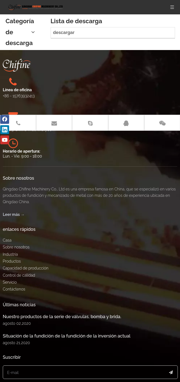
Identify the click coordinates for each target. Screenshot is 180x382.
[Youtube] (4, 139)
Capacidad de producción (25, 254)
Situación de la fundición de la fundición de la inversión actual (67, 321)
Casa (7, 226)
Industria (10, 240)
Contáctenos (14, 275)
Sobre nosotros (16, 233)
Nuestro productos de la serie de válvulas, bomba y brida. (62, 302)
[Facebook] (4, 119)
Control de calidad (19, 261)
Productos (12, 247)
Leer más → (14, 200)
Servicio (10, 268)
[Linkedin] (4, 129)
